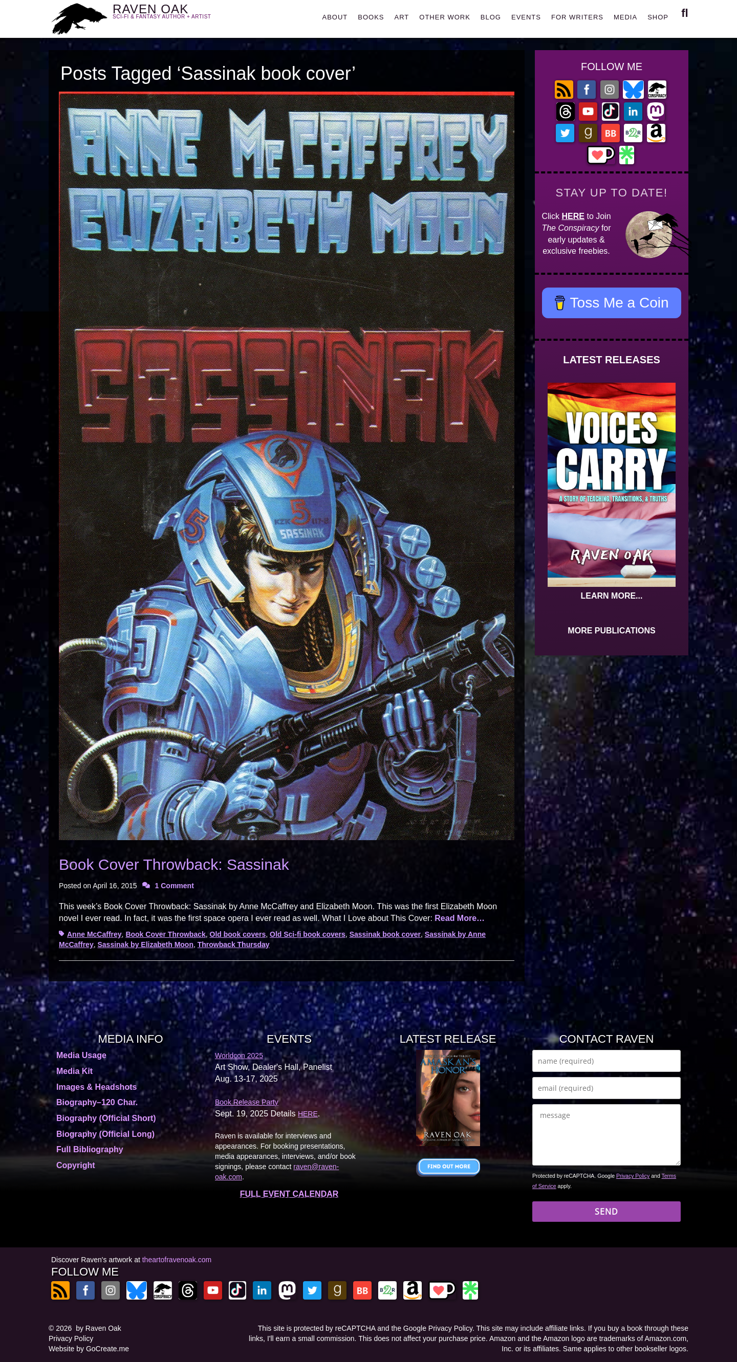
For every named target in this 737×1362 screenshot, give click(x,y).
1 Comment (174, 886)
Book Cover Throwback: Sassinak (174, 864)
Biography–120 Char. (97, 1102)
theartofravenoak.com (176, 1260)
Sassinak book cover (385, 934)
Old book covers (238, 934)
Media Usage (81, 1055)
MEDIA (625, 17)
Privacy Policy (632, 1176)
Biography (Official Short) (106, 1118)
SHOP (657, 17)
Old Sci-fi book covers (307, 934)
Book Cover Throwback (165, 934)
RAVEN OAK (177, 16)
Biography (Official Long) (105, 1134)
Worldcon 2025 (239, 1055)
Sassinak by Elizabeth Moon (145, 944)
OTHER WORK (444, 17)
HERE (573, 216)
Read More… (460, 918)
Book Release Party (246, 1102)
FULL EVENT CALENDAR (289, 1194)
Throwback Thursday (234, 944)
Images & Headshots (96, 1087)
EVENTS (526, 17)
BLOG (491, 17)
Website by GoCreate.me (89, 1349)
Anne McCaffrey (94, 934)
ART (402, 17)
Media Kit (74, 1071)
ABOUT (335, 17)
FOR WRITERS (577, 17)
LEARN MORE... (612, 595)
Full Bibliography (89, 1149)
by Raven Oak (98, 1328)
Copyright (75, 1165)
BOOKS (371, 17)
